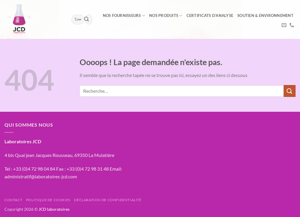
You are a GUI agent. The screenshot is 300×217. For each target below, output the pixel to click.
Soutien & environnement (265, 15)
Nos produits (165, 15)
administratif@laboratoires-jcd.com (40, 176)
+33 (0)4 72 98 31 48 (88, 169)
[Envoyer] (86, 20)
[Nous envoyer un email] (284, 25)
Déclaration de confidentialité (107, 200)
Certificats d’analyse (210, 15)
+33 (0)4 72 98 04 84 (34, 169)
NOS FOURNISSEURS (124, 15)
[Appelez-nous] (291, 25)
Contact (13, 200)
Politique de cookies (48, 200)
